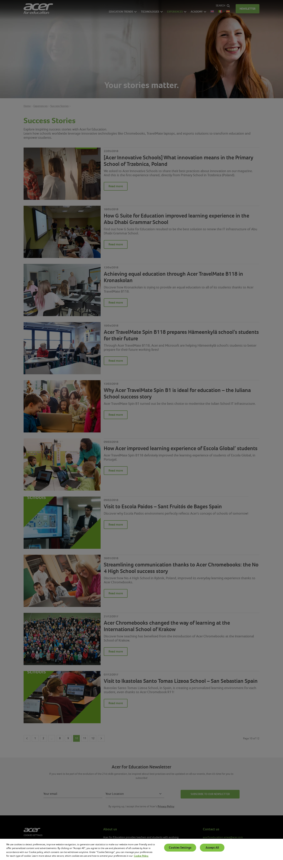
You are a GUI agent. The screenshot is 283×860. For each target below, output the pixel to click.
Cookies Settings (180, 847)
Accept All (212, 847)
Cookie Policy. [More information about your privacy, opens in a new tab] (141, 855)
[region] (141, 849)
